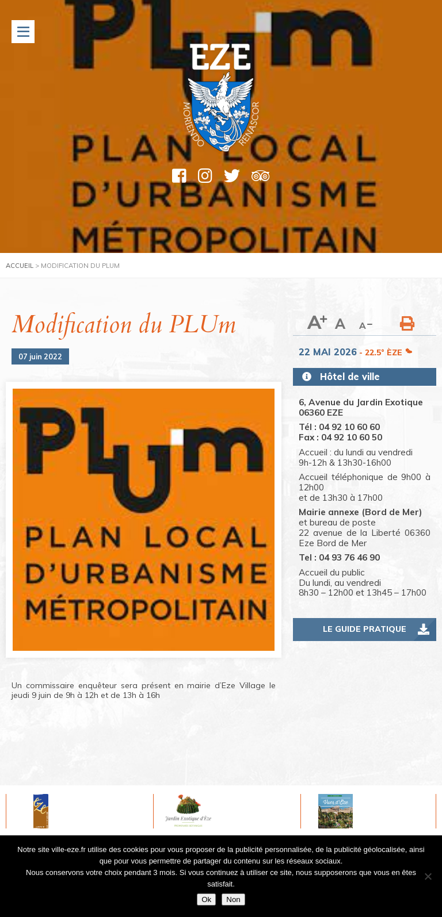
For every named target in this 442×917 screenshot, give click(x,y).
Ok (206, 899)
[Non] (427, 876)
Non (233, 899)
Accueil (19, 266)
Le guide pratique (364, 629)
